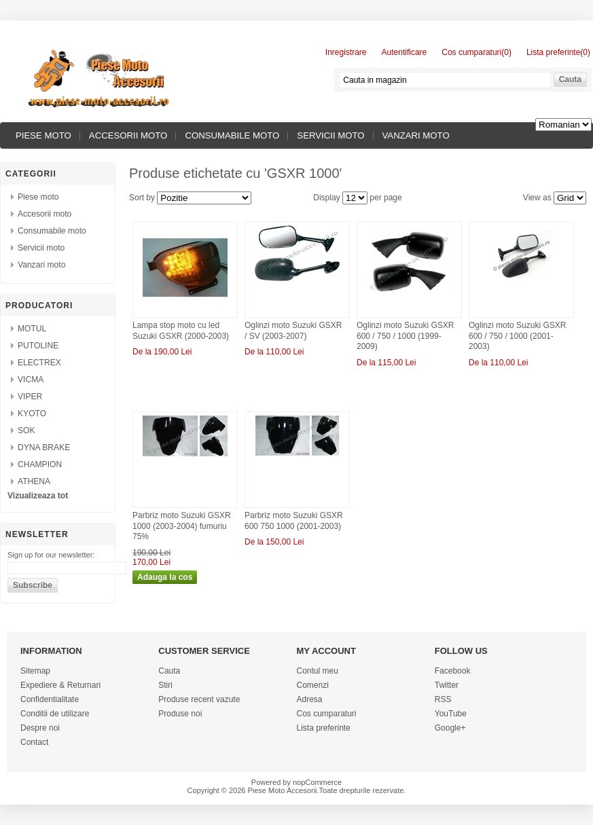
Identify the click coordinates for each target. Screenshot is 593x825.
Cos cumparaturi (327, 713)
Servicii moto (330, 135)
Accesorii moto (128, 135)
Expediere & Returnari (60, 685)
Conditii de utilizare (54, 713)
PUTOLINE (38, 345)
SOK (26, 430)
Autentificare (404, 52)
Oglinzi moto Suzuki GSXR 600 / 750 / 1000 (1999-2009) (405, 335)
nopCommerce (317, 782)
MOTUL (32, 328)
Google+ (450, 728)
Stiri (165, 685)
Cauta (169, 671)
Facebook (453, 671)
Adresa (310, 699)
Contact (34, 742)
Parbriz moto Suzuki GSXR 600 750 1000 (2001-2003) (294, 521)
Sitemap (35, 671)
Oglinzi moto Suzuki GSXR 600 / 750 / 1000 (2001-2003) (517, 335)
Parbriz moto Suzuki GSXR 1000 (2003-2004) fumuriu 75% (181, 526)
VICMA (30, 379)
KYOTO (32, 413)
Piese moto (43, 135)
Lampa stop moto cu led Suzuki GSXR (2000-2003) (180, 330)
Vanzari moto (416, 135)
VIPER (30, 396)
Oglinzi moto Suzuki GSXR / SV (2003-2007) (293, 330)
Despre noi (40, 728)
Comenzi (313, 685)
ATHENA (34, 481)
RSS (443, 699)
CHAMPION (40, 464)
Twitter (447, 685)
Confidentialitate (49, 699)
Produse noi (180, 713)
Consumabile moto (232, 135)
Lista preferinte (324, 728)
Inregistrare (346, 52)
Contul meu (317, 671)
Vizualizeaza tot (37, 495)
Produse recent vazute (199, 699)
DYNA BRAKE (44, 447)
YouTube (451, 713)
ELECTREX (39, 362)
